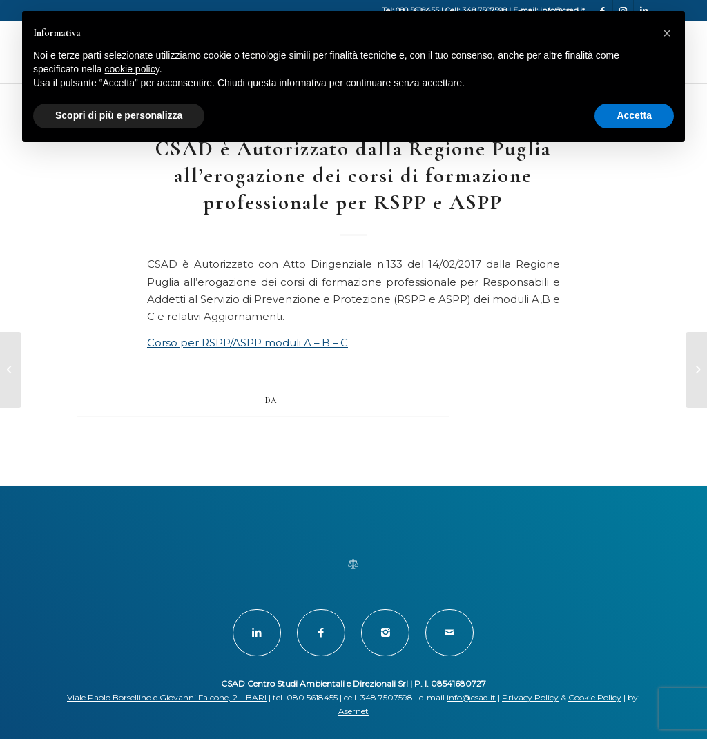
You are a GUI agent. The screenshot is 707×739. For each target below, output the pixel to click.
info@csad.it (471, 697)
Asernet (353, 711)
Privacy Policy (530, 697)
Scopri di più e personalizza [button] (118, 115)
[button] (667, 33)
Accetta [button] (634, 115)
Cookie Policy (594, 697)
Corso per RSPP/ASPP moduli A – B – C (247, 343)
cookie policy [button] (132, 69)
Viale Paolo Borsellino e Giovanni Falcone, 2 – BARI (167, 697)
